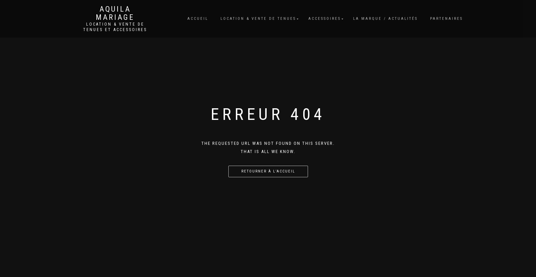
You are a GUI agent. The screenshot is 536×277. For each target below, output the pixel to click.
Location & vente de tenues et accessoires (115, 27)
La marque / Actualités (385, 18)
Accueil (197, 18)
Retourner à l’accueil (268, 171)
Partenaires (446, 18)
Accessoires (324, 18)
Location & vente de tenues (258, 18)
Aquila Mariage (115, 13)
